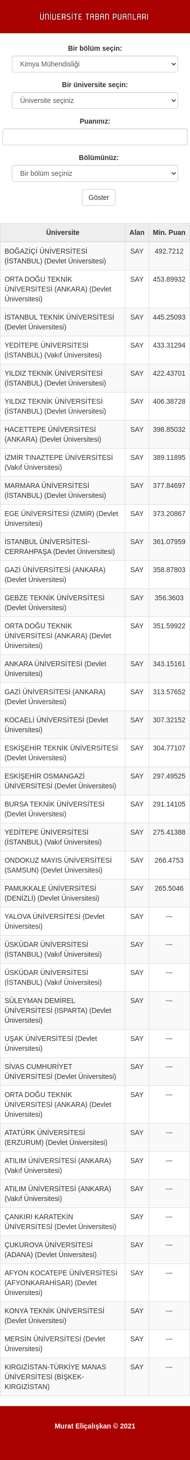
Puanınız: (94, 121)
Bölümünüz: (94, 158)
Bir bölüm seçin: (95, 48)
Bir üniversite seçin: (95, 85)
